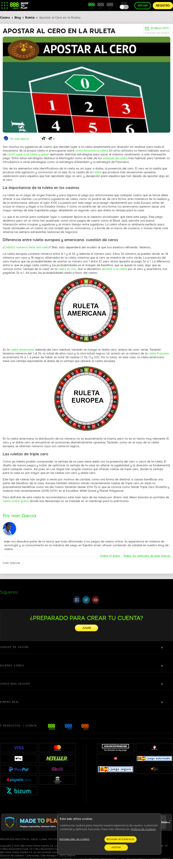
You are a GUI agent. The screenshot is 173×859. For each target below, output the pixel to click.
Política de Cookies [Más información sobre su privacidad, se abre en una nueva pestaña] (143, 829)
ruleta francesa (158, 353)
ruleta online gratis (15, 501)
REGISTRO (163, 5)
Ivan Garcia (22, 139)
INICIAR (143, 5)
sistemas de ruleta (115, 158)
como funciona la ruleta (91, 150)
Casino (5, 17)
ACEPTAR (116, 847)
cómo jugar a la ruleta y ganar (28, 154)
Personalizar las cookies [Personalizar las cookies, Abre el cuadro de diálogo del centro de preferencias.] (74, 839)
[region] (109, 834)
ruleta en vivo (67, 269)
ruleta (97, 172)
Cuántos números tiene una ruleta (26, 247)
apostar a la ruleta (114, 269)
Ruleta (30, 17)
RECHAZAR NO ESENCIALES (121, 839)
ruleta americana (22, 349)
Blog (17, 17)
